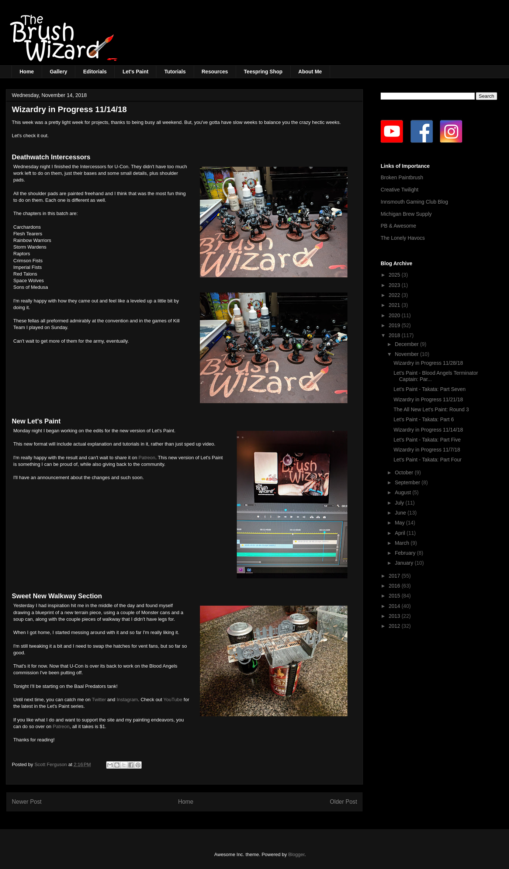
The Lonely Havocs (403, 238)
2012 (395, 626)
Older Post (343, 802)
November (407, 354)
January (405, 563)
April (400, 533)
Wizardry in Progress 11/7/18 (427, 450)
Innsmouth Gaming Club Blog (414, 202)
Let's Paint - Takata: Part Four (428, 460)
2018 (395, 335)
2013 (395, 616)
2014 (395, 606)
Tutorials (175, 72)
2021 (395, 305)
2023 (395, 285)
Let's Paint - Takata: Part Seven (429, 389)
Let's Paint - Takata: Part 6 (424, 419)
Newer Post (27, 802)
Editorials (95, 72)
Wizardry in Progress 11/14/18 (428, 430)
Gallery (58, 72)
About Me (310, 72)
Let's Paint (135, 72)
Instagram (127, 699)
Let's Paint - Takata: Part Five (427, 440)
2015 (395, 596)
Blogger (296, 854)
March (403, 543)
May (400, 523)
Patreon (147, 457)
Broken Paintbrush (402, 177)
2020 (395, 315)
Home (27, 72)
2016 (395, 586)
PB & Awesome (398, 226)
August (403, 492)
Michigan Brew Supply (406, 214)
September (408, 482)
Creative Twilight (399, 190)
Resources (215, 72)
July (400, 503)
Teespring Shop (263, 72)
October (405, 472)
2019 (395, 325)
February (406, 553)
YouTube (172, 699)
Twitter (99, 699)
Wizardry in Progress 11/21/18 (428, 399)
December (407, 344)
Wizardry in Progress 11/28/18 (428, 363)
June (401, 513)
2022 (395, 295)
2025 (395, 275)
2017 (395, 576)
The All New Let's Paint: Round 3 (431, 409)
